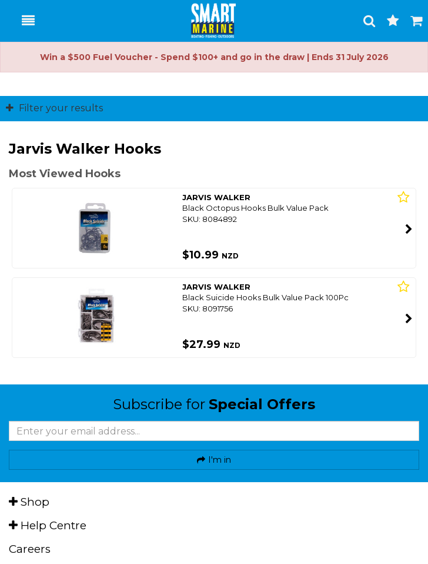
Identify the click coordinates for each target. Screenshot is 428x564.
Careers (30, 549)
